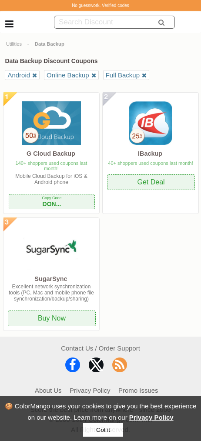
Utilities (14, 44)
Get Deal (150, 182)
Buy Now (52, 318)
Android (18, 75)
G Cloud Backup (51, 153)
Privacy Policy (151, 417)
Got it (103, 430)
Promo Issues (138, 390)
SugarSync (50, 278)
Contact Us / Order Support (100, 348)
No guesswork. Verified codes (100, 5)
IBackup (150, 153)
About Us (48, 390)
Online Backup (68, 75)
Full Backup (123, 75)
